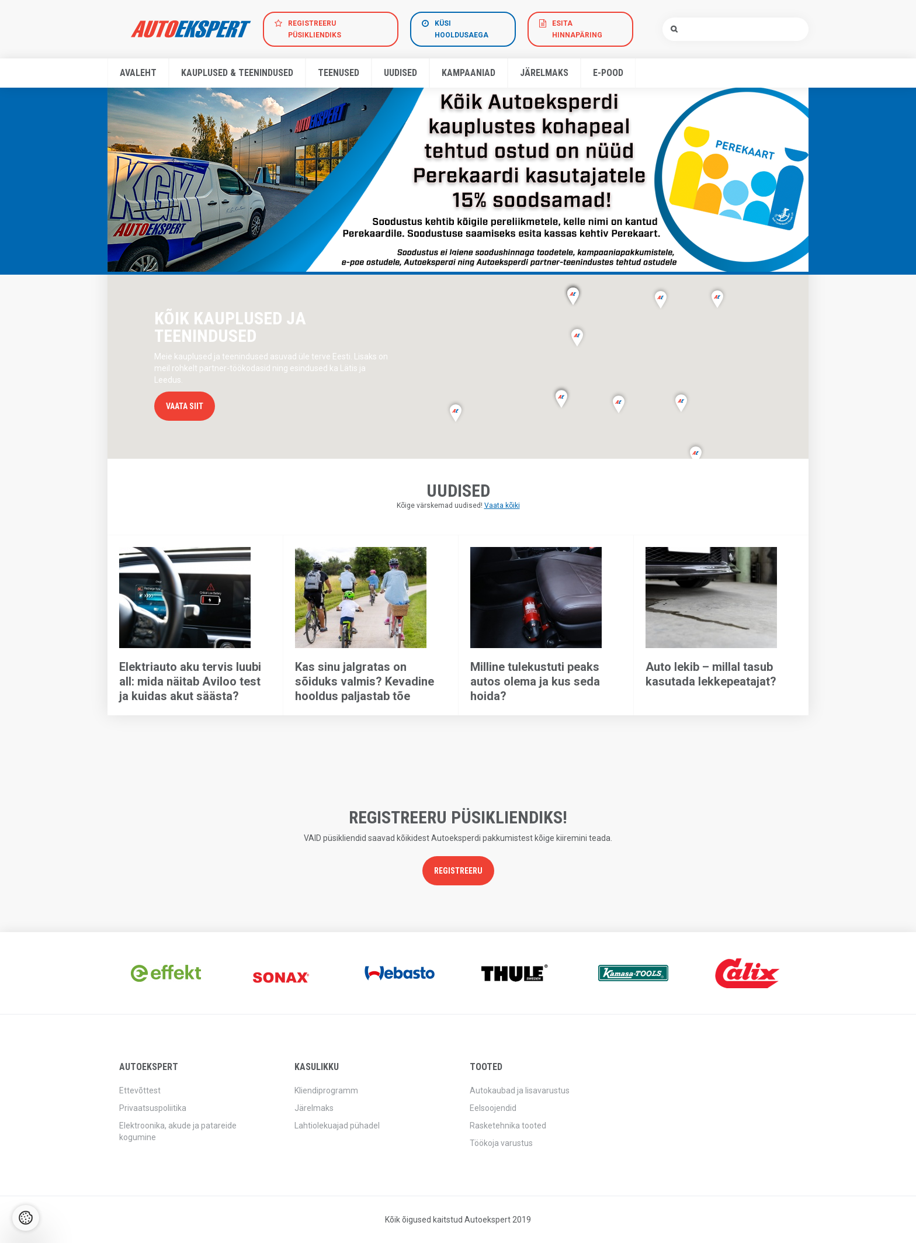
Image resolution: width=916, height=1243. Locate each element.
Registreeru (458, 870)
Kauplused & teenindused (237, 72)
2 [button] (464, 257)
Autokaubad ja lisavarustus (520, 1090)
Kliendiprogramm (326, 1090)
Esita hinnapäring (577, 29)
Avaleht (138, 72)
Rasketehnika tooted (508, 1125)
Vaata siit (184, 406)
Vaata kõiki (502, 505)
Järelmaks (544, 72)
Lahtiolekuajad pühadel (337, 1125)
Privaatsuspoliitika (152, 1108)
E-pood (608, 72)
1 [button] (452, 257)
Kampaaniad (468, 72)
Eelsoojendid (493, 1108)
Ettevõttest (140, 1090)
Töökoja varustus (501, 1143)
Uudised (400, 72)
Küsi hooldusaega (461, 29)
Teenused (338, 72)
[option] (458, 180)
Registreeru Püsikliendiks (314, 29)
